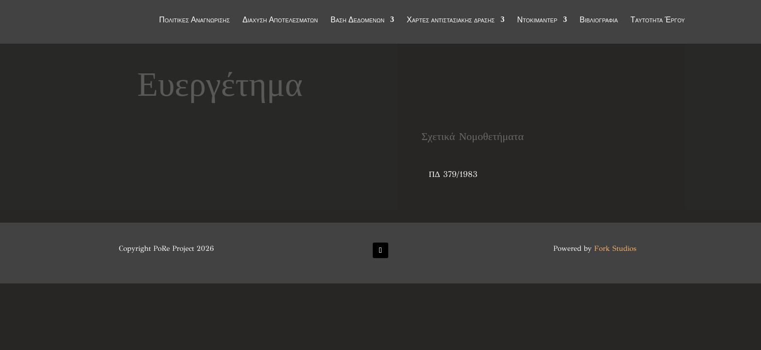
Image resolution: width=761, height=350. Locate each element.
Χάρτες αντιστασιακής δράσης (451, 20)
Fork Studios (615, 248)
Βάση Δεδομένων (357, 20)
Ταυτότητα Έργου (657, 20)
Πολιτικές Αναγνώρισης (194, 20)
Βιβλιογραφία (598, 20)
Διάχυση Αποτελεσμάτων (280, 20)
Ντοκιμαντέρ (537, 20)
